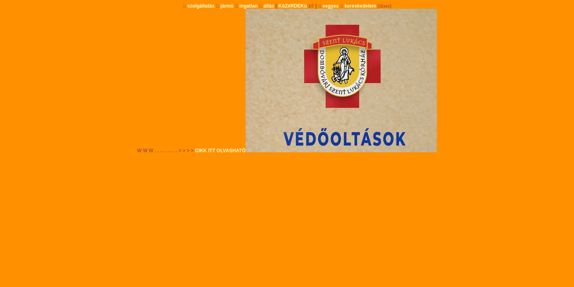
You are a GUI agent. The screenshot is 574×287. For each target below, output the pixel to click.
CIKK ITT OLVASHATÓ (220, 150)
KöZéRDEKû (292, 6)
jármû (227, 6)
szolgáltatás (201, 6)
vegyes (330, 6)
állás (268, 6)
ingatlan (248, 6)
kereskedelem (360, 6)
